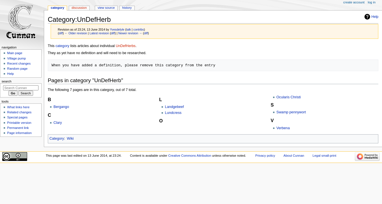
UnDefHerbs (126, 46)
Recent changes (19, 63)
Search (7, 81)
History (127, 7)
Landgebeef (174, 107)
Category (57, 139)
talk (128, 29)
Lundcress (173, 113)
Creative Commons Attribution (189, 155)
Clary (57, 123)
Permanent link (18, 127)
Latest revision (99, 33)
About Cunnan (294, 155)
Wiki (70, 139)
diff (61, 33)
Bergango (61, 107)
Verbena (283, 128)
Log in (371, 2)
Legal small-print (324, 155)
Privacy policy (265, 155)
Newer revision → (130, 33)
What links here (18, 107)
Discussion (79, 7)
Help (375, 17)
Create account (353, 2)
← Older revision (76, 33)
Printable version (19, 122)
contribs (138, 29)
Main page (14, 53)
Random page (17, 68)
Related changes (19, 112)
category (62, 46)
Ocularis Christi (288, 97)
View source (106, 7)
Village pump (16, 58)
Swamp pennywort (291, 112)
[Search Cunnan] (20, 87)
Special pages (17, 117)
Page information (19, 133)
